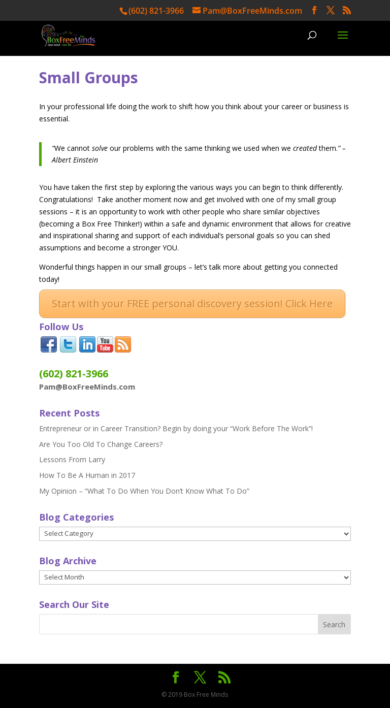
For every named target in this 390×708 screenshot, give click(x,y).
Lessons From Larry (72, 459)
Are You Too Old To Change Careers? (100, 444)
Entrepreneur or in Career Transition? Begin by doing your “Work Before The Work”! (176, 428)
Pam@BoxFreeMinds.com (87, 386)
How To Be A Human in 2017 (87, 475)
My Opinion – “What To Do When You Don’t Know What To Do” (144, 491)
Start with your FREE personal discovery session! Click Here (192, 303)
